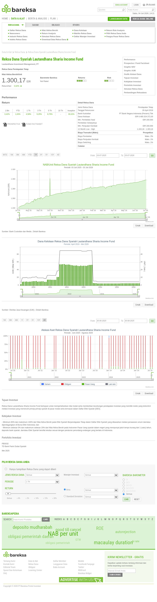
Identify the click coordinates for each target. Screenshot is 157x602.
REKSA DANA (13, 25)
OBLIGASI (56, 25)
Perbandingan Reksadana (135, 93)
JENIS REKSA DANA (14, 474)
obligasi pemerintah (58, 542)
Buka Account (59, 567)
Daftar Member (59, 561)
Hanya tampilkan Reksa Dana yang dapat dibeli (32, 469)
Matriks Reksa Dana (82, 33)
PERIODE (9, 481)
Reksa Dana (20, 52)
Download (149, 225)
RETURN (9, 488)
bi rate (135, 541)
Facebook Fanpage (86, 564)
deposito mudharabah (32, 527)
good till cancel (68, 530)
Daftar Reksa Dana (18, 30)
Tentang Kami (9, 561)
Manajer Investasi (71, 474)
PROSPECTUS (11, 124)
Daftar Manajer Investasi (84, 36)
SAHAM (35, 25)
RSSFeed (82, 570)
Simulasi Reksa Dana (51, 36)
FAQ (5, 573)
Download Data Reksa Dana (54, 40)
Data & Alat (7, 52)
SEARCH (7, 519)
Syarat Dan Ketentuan (12, 570)
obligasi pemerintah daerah (31, 536)
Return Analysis (49, 33)
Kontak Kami (8, 564)
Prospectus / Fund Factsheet (136, 63)
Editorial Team (9, 567)
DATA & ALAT (18, 19)
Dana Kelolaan (80, 30)
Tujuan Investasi (131, 78)
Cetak (137, 225)
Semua (129, 494)
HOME (5, 19)
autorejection (125, 532)
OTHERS (76, 25)
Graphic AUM (130, 71)
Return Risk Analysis (115, 30)
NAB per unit (63, 534)
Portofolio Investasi (132, 85)
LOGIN (136, 5)
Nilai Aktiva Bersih (50, 30)
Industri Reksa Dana (18, 36)
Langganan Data (60, 564)
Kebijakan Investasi (132, 82)
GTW (78, 539)
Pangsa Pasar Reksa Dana (117, 36)
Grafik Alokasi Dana (132, 74)
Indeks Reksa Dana (18, 40)
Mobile (81, 561)
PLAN (53, 19)
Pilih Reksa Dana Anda (116, 33)
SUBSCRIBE (115, 574)
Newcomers (15, 33)
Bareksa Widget (85, 573)
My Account (149, 4)
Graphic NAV (129, 67)
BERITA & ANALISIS (37, 19)
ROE (100, 528)
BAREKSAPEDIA (10, 513)
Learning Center (35, 570)
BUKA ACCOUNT (121, 5)
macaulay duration (113, 542)
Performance (129, 60)
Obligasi (31, 567)
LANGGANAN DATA (119, 19)
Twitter (81, 567)
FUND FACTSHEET (32, 124)
